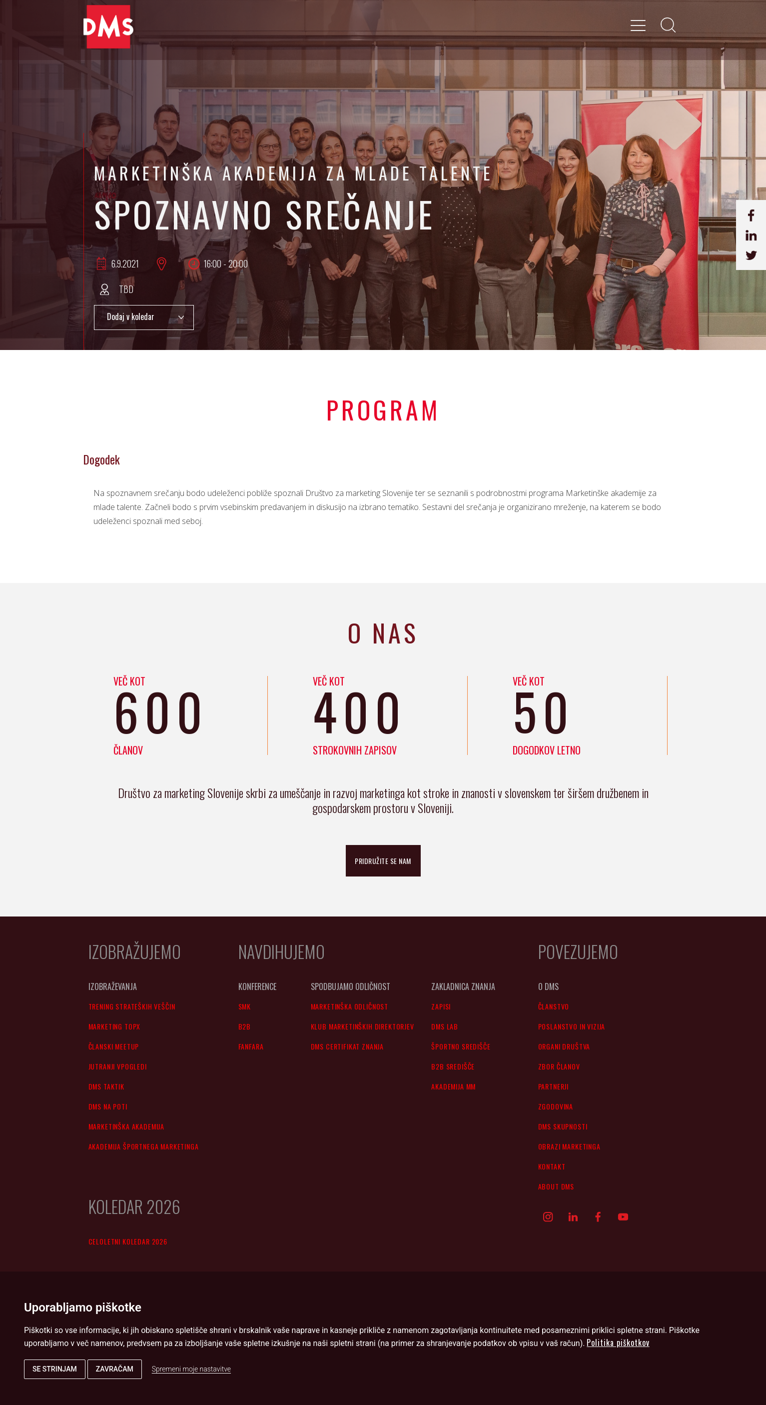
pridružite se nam (383, 861)
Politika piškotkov (618, 1342)
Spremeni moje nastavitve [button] (191, 1369)
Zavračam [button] (114, 1369)
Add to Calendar (144, 317)
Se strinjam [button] (54, 1369)
